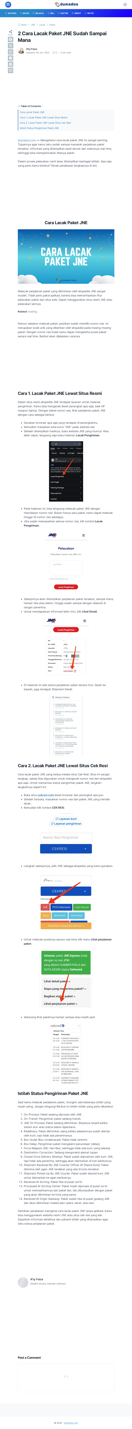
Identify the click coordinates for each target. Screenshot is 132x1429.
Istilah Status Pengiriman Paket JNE (39, 128)
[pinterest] (10, 64)
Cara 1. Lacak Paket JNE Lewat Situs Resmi (43, 117)
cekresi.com (46, 795)
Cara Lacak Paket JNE (32, 112)
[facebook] (10, 39)
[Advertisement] (66, 79)
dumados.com (27, 140)
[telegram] (10, 58)
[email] (10, 70)
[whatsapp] (10, 52)
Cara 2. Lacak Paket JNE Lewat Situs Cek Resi (45, 122)
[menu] (8, 5)
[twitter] (10, 45)
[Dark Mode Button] (125, 4)
